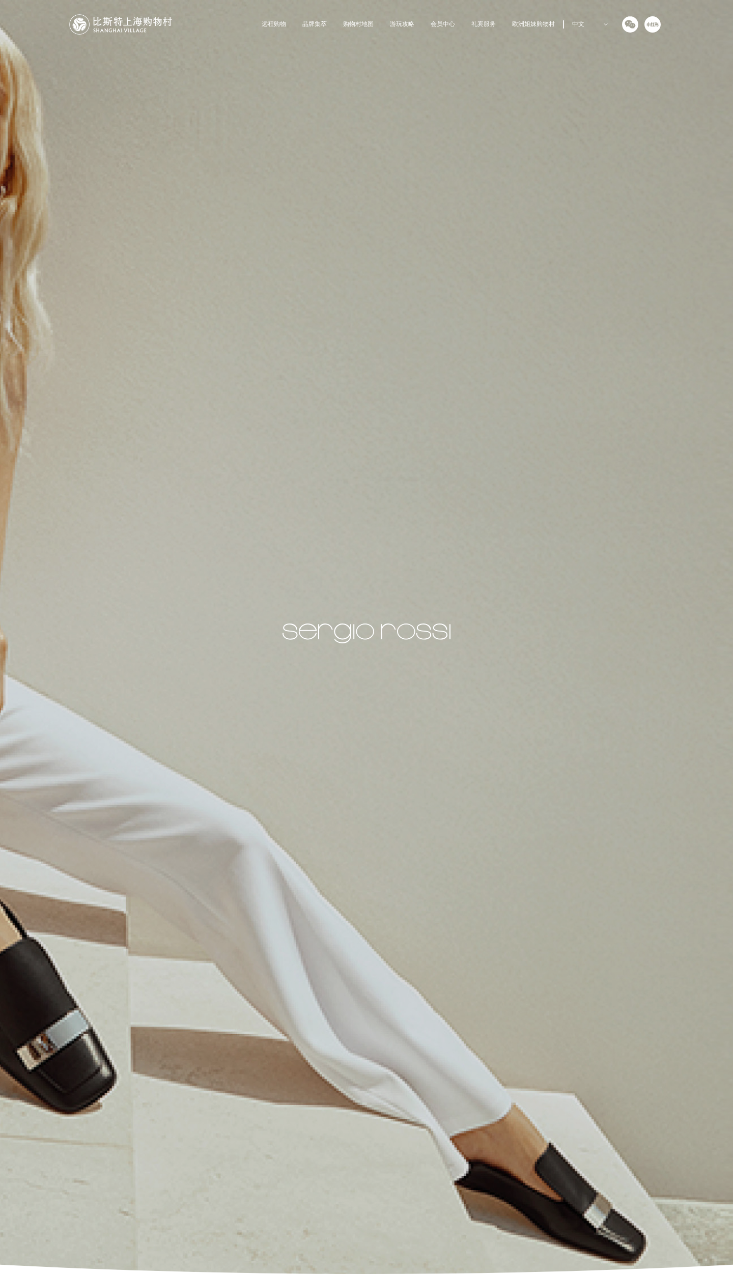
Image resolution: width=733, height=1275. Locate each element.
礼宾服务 (483, 24)
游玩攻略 (402, 24)
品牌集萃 (314, 24)
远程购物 (274, 24)
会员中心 (443, 24)
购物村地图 (358, 24)
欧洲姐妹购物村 (533, 24)
